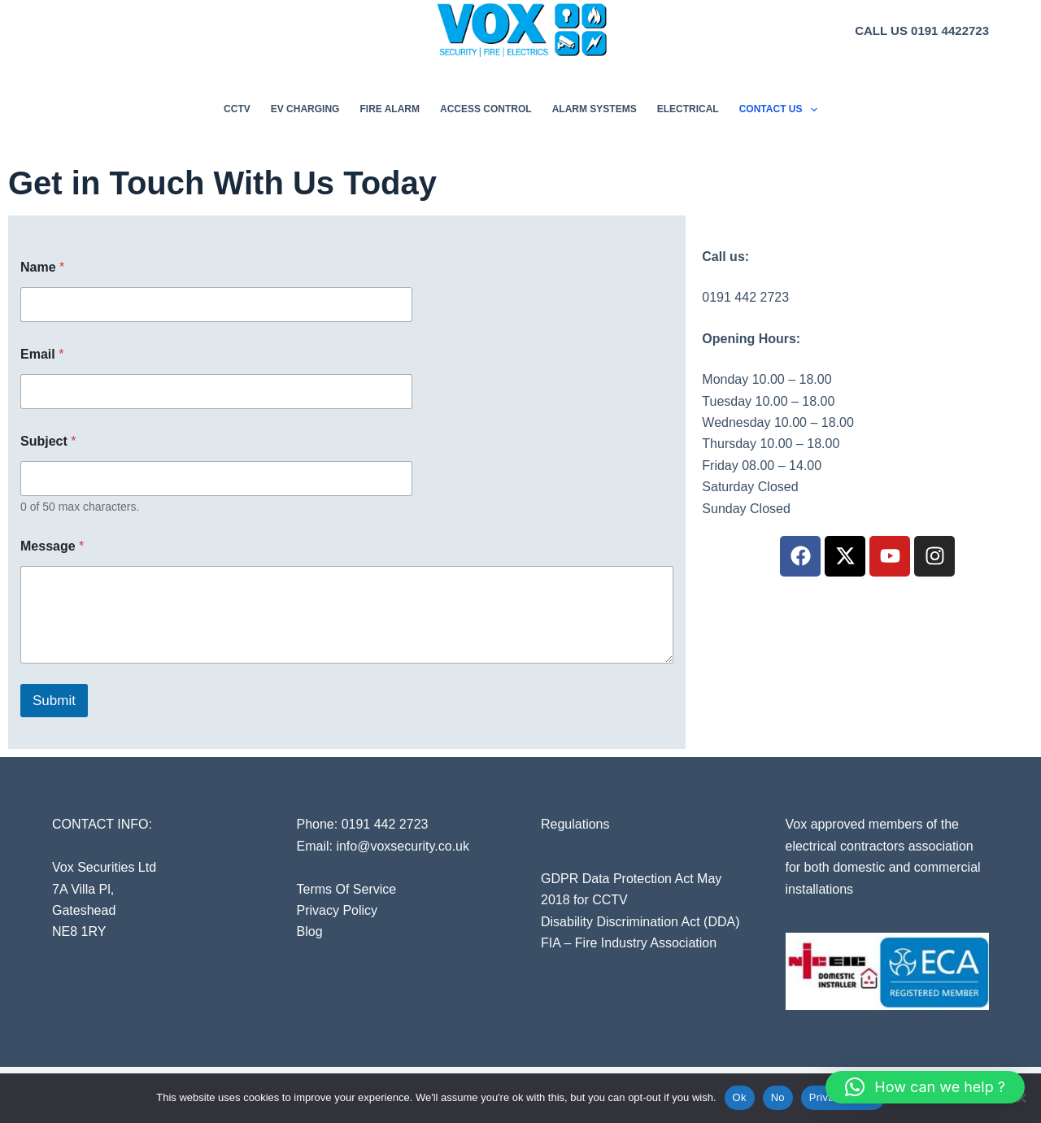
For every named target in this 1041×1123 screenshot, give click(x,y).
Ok (740, 1097)
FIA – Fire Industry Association (629, 943)
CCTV (237, 109)
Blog (310, 931)
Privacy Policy (337, 910)
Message (52, 546)
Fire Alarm (389, 109)
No (778, 1097)
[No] (1021, 1098)
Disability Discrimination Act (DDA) (640, 922)
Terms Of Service (347, 889)
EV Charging (305, 109)
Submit (54, 700)
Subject (48, 441)
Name (42, 267)
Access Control (486, 109)
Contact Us (781, 110)
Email (41, 354)
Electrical (688, 109)
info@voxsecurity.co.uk (402, 846)
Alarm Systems (594, 109)
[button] (925, 1087)
